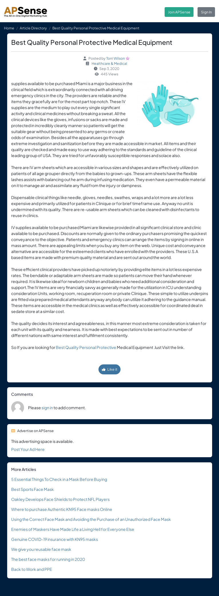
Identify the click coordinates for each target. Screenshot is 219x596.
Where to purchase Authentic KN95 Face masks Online (61, 509)
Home (9, 28)
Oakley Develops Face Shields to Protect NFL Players (60, 499)
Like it (109, 369)
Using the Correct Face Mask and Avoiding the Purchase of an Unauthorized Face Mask (91, 519)
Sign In (206, 12)
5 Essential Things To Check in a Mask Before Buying (59, 479)
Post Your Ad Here (28, 449)
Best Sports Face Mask (32, 489)
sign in (47, 407)
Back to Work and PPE (31, 569)
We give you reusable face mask (41, 549)
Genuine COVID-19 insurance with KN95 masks (54, 539)
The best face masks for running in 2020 (48, 559)
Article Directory (33, 28)
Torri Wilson (115, 58)
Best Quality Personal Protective (86, 347)
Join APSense (179, 12)
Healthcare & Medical (109, 63)
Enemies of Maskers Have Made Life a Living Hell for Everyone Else (72, 529)
